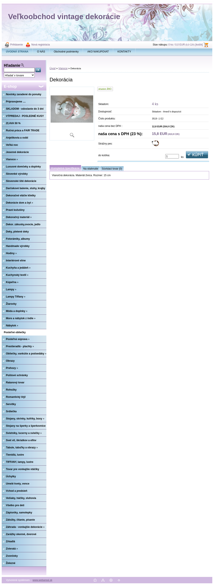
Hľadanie (12, 65)
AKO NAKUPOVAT (98, 51)
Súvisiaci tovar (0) (112, 168)
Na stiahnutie (90, 168)
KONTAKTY (124, 51)
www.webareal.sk (42, 580)
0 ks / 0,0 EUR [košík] (185, 44)
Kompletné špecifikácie (65, 168)
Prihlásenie (16, 44)
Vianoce (62, 68)
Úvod (53, 68)
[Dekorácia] (72, 113)
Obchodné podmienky (66, 51)
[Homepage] (17, 51)
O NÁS (41, 51)
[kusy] (172, 156)
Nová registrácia (40, 44)
